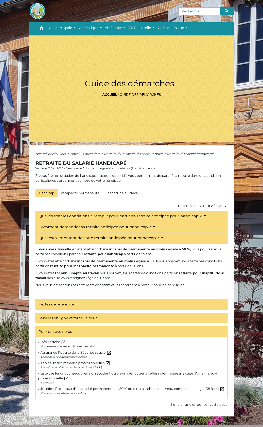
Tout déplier (215, 206)
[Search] (199, 11)
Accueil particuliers (51, 154)
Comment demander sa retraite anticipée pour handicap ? (95, 227)
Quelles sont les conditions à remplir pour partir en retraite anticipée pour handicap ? (121, 216)
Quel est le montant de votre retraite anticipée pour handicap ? (99, 238)
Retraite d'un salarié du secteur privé (133, 154)
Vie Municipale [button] (61, 28)
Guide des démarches (140, 95)
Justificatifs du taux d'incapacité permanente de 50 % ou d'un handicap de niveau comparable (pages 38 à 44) (132, 389)
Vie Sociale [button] (114, 28)
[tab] (46, 193)
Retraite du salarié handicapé (190, 154)
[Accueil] (37, 11)
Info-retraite (53, 342)
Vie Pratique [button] (89, 28)
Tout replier (189, 206)
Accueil (109, 95)
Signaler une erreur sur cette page (199, 405)
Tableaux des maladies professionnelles (75, 363)
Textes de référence (56, 304)
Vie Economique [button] (171, 28)
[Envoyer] (227, 11)
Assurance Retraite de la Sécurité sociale (75, 352)
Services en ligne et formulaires (67, 318)
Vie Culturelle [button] (140, 28)
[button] (41, 29)
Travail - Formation (85, 154)
